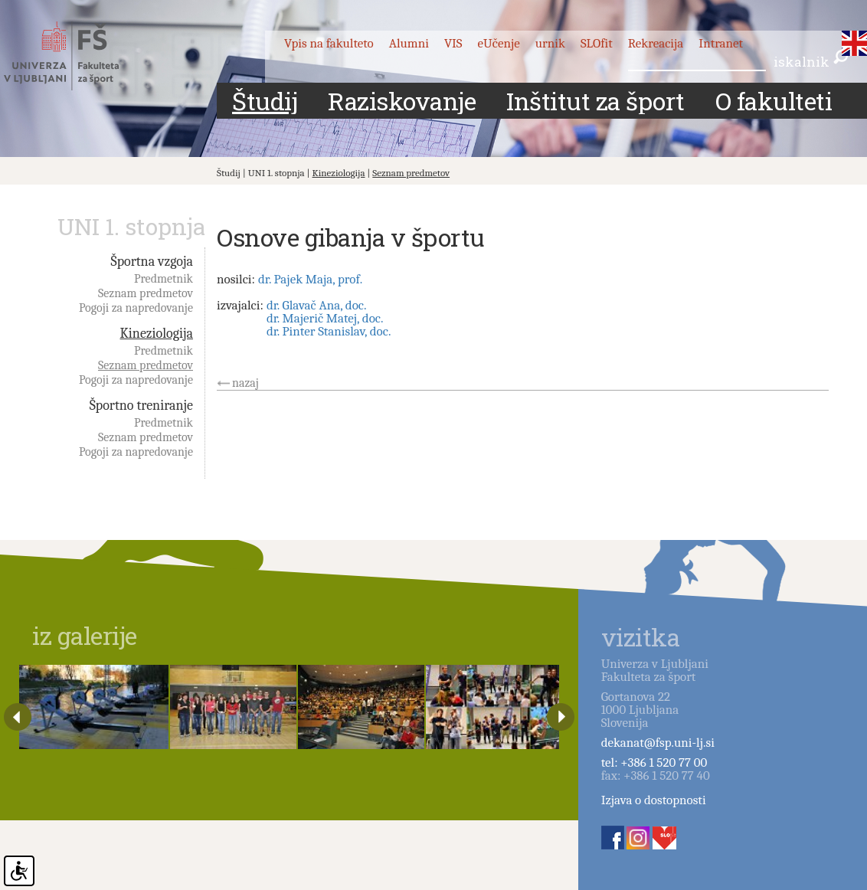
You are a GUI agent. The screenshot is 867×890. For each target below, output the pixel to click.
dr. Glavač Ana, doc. (317, 305)
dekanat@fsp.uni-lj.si (658, 742)
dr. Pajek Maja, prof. (310, 279)
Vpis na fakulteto (329, 43)
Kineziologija (338, 172)
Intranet (721, 43)
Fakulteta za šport (78, 55)
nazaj (245, 383)
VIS (453, 43)
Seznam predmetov (411, 172)
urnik (550, 43)
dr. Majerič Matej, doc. (325, 318)
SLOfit (597, 43)
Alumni (409, 43)
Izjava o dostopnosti (653, 800)
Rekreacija (656, 43)
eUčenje (499, 43)
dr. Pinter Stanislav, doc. (329, 331)
